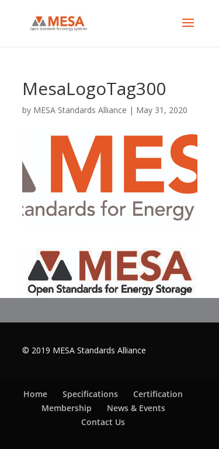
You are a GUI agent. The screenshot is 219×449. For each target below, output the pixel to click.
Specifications (90, 393)
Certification (158, 393)
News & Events (136, 407)
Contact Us (103, 421)
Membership (66, 407)
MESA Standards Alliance (80, 109)
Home (35, 393)
